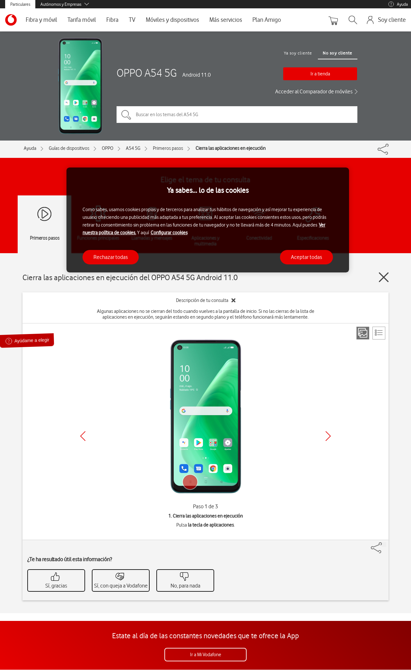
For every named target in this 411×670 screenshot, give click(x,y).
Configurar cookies (169, 233)
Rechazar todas (110, 257)
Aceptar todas (306, 257)
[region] (207, 220)
